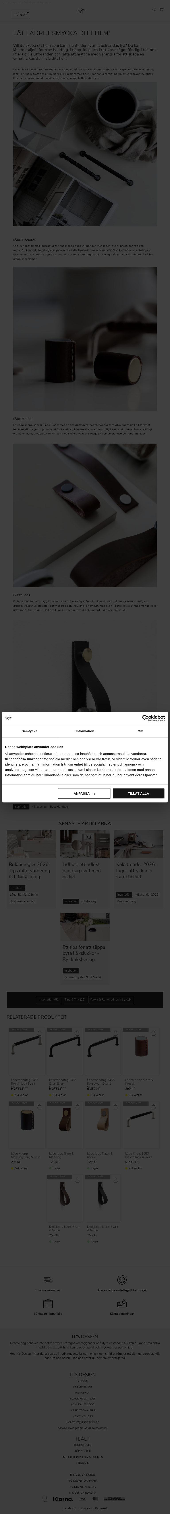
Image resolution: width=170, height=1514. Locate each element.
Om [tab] (140, 731)
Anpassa (84, 793)
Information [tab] (85, 731)
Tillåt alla (138, 793)
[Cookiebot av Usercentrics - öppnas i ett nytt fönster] (145, 718)
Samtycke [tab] (29, 731)
